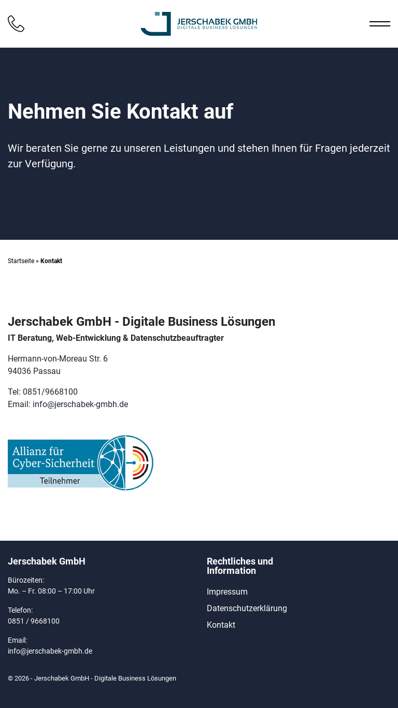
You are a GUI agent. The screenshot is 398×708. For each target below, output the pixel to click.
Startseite (21, 261)
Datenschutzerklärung (247, 608)
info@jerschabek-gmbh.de (80, 404)
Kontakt (221, 625)
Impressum (227, 592)
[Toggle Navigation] (374, 23)
